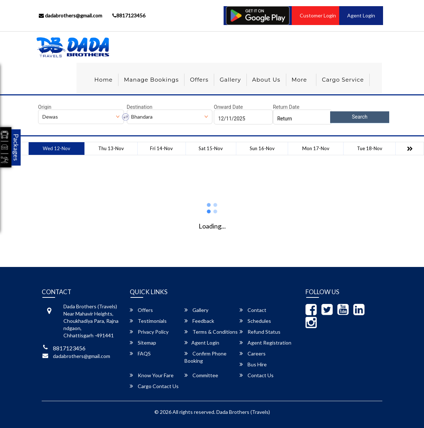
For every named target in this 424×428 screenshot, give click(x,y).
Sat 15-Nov (211, 148)
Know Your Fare (152, 375)
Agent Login (361, 15)
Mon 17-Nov (315, 148)
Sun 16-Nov (262, 148)
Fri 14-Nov (161, 148)
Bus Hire (253, 364)
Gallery (230, 79)
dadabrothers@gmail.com (70, 15)
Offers (199, 79)
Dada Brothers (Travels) (243, 412)
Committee (201, 375)
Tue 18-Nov (369, 148)
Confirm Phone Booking (205, 357)
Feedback (199, 321)
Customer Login (318, 15)
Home (103, 79)
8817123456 (128, 15)
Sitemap (143, 342)
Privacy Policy (149, 332)
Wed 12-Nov (56, 148)
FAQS (140, 353)
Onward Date (228, 107)
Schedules (255, 321)
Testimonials (148, 321)
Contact (253, 310)
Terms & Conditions (211, 332)
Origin (44, 107)
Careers (253, 353)
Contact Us (257, 375)
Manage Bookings (151, 79)
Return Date (286, 107)
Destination (140, 107)
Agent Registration (265, 342)
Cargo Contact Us (154, 386)
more (299, 79)
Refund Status (260, 332)
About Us (266, 79)
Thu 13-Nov (111, 148)
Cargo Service (343, 79)
